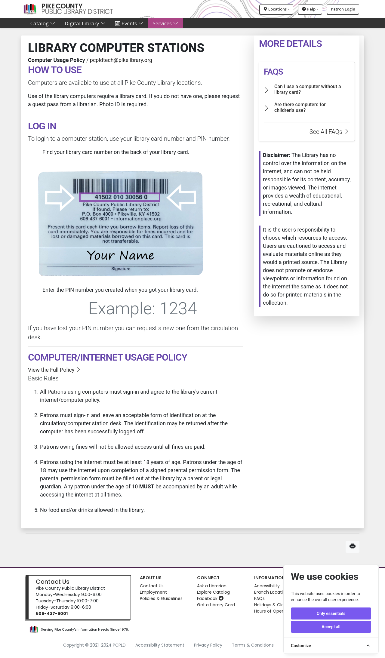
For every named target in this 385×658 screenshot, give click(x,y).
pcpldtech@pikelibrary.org (121, 60)
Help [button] (309, 9)
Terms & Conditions (253, 645)
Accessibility (267, 586)
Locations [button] (275, 9)
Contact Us (52, 581)
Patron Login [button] (343, 9)
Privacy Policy (208, 645)
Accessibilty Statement (159, 645)
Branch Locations (272, 592)
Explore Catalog (213, 592)
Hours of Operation (274, 611)
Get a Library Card (216, 605)
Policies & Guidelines (161, 598)
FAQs (259, 598)
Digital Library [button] (85, 23)
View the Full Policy (54, 370)
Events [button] (129, 23)
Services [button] (165, 23)
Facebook (210, 598)
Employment (153, 592)
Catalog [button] (42, 23)
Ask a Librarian (211, 586)
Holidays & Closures (274, 605)
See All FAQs (330, 131)
